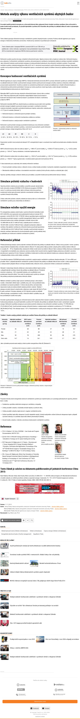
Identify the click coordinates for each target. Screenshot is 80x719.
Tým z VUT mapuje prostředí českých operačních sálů (26, 623)
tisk (23, 520)
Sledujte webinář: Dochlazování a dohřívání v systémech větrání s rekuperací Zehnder (35, 597)
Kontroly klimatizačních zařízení (19, 563)
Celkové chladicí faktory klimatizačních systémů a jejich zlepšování (30, 572)
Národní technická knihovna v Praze (50, 563)
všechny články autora (58, 506)
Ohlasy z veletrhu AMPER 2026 (19, 648)
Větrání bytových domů (18, 9)
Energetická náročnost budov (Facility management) (16, 534)
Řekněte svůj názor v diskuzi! (12, 520)
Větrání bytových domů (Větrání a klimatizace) (14, 531)
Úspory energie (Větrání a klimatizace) (55, 531)
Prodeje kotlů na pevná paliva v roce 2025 (22, 639)
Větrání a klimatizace (9, 9)
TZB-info (2, 9)
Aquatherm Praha (38, 534)
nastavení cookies (40, 716)
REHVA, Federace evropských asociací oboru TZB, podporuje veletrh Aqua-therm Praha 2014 (37, 581)
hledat (32, 520)
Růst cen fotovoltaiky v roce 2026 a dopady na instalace (62, 639)
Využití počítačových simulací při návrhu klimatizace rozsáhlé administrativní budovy (35, 546)
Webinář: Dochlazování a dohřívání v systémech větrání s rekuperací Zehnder (33, 614)
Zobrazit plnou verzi (40, 701)
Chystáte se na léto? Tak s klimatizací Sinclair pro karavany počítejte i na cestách (34, 605)
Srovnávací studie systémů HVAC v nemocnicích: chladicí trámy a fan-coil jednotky (34, 554)
